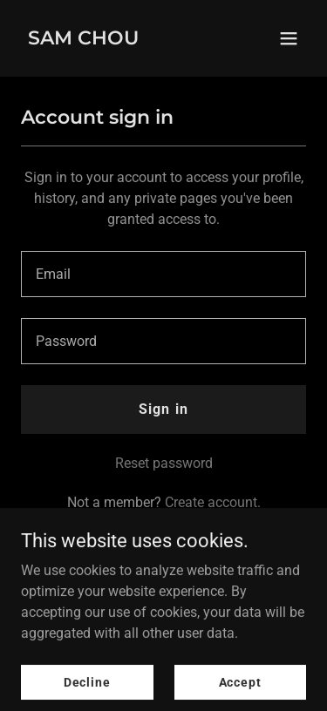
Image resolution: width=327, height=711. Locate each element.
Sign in (163, 409)
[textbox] (163, 274)
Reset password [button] (164, 463)
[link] (83, 39)
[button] (288, 38)
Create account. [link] (213, 502)
